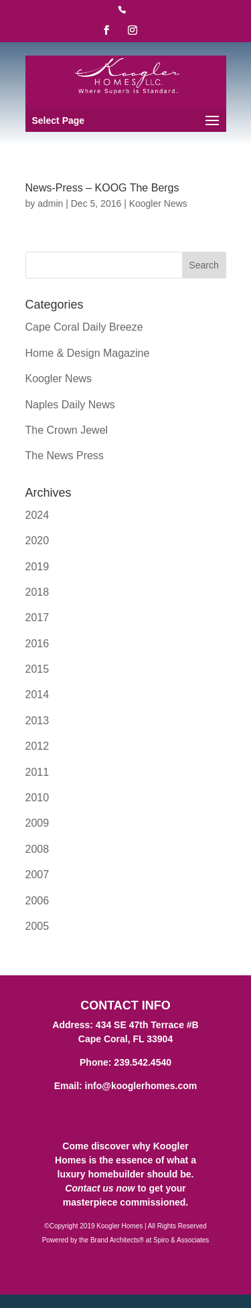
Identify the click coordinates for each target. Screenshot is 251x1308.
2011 (37, 772)
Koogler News (158, 203)
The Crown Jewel (66, 430)
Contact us (89, 1188)
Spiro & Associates (181, 1240)
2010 (37, 797)
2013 (37, 720)
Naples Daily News (70, 404)
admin (50, 203)
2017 (37, 617)
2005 (37, 926)
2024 (37, 515)
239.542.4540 (142, 1062)
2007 (37, 874)
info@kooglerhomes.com (141, 1085)
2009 (37, 823)
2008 (37, 849)
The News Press (64, 455)
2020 (37, 540)
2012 (37, 746)
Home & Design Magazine (87, 353)
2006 (37, 900)
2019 (37, 566)
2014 (37, 694)
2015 (37, 669)
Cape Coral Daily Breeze (84, 327)
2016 (37, 643)
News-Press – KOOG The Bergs (102, 187)
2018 (37, 592)
